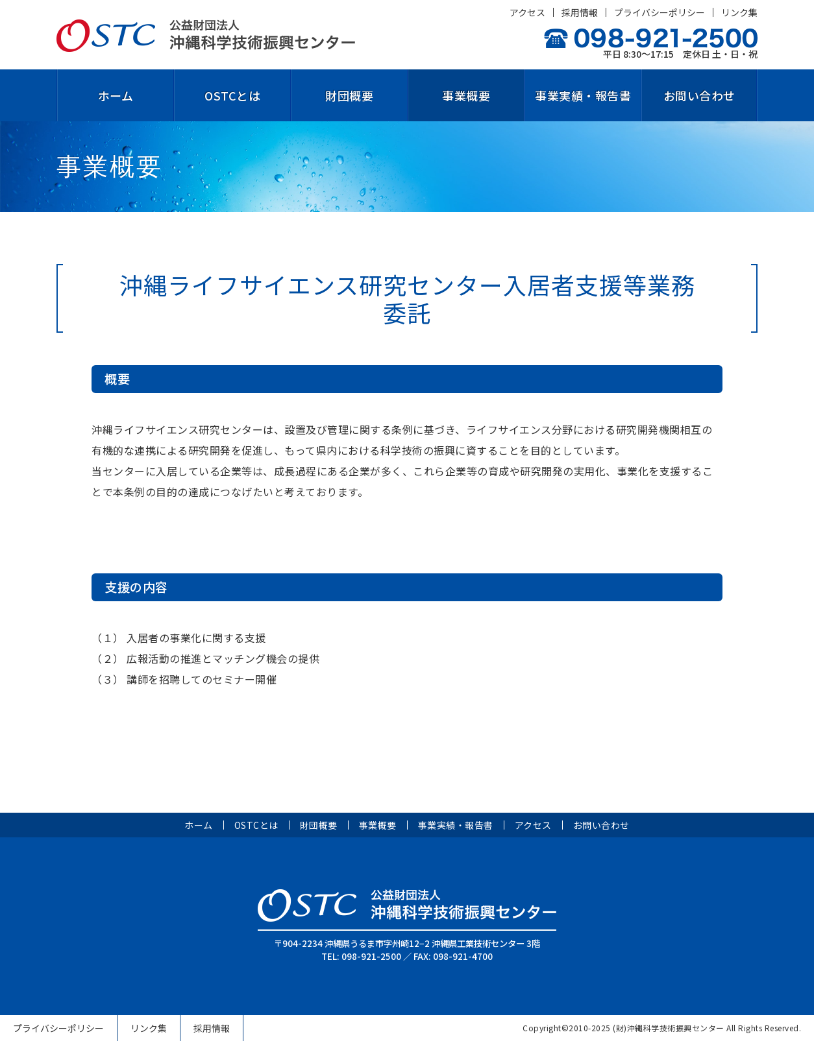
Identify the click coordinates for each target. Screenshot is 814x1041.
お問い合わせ (699, 95)
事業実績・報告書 (583, 95)
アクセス (527, 12)
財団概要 (349, 95)
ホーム (116, 95)
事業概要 (466, 95)
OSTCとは (232, 95)
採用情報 (579, 12)
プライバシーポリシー (659, 12)
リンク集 (739, 12)
